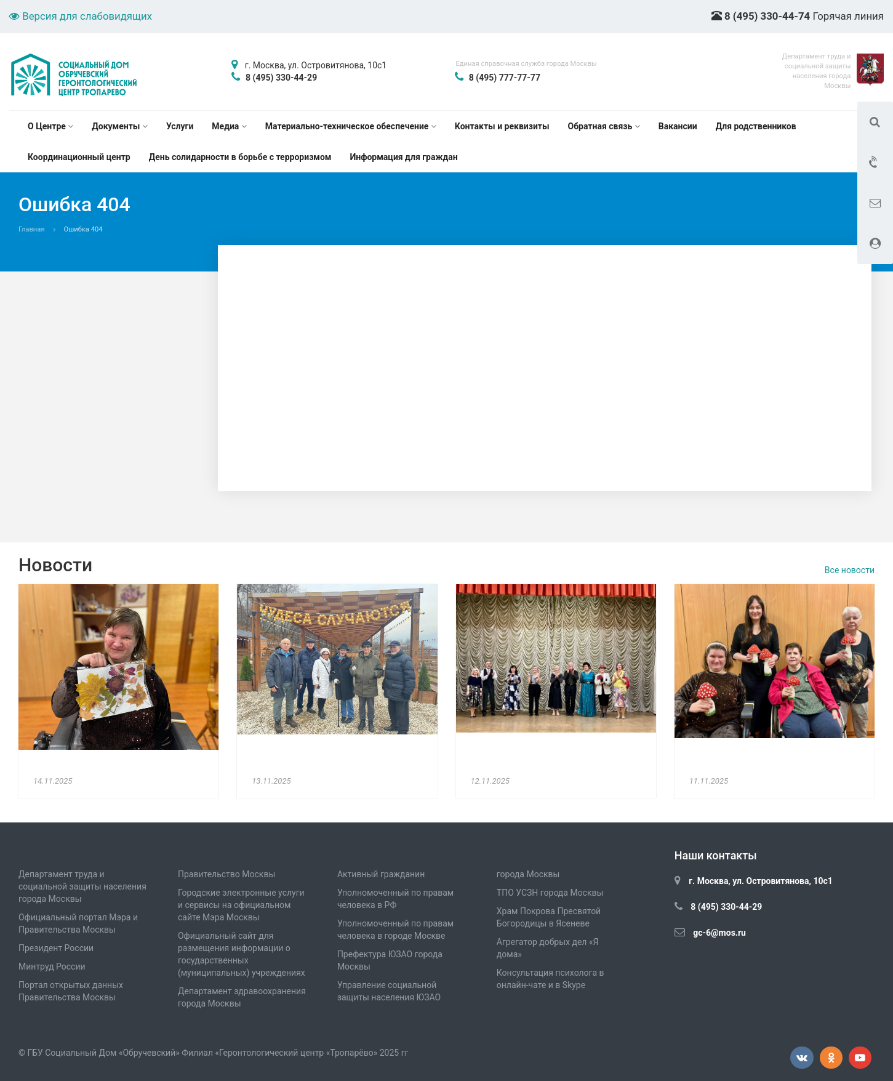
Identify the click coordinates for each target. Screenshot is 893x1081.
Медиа (229, 126)
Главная (31, 229)
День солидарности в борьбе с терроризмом (240, 157)
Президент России (56, 948)
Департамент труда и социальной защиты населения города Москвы (82, 886)
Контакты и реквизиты (502, 126)
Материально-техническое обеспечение (350, 126)
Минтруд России (52, 966)
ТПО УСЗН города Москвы (550, 893)
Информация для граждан (404, 157)
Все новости (850, 570)
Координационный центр (79, 157)
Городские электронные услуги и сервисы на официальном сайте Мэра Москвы (241, 905)
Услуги (179, 126)
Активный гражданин (381, 874)
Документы (120, 126)
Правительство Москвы (226, 874)
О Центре (50, 126)
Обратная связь (604, 126)
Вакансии (678, 126)
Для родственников (756, 126)
